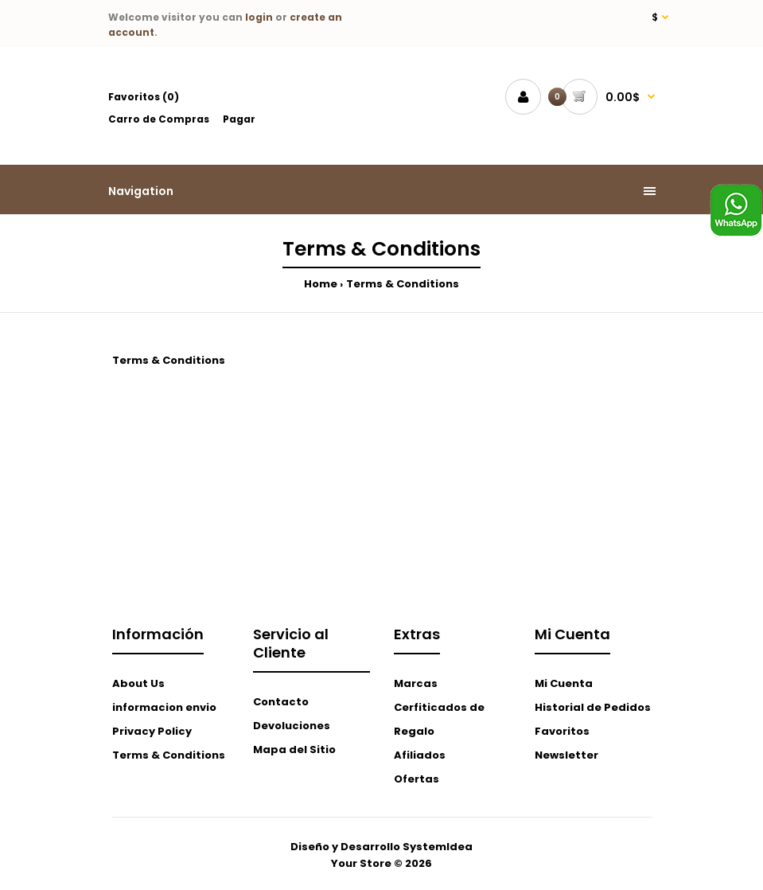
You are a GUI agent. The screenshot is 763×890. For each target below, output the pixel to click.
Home (320, 283)
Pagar (239, 119)
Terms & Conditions (402, 283)
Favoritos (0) (143, 96)
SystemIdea (438, 846)
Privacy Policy (152, 731)
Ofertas (416, 779)
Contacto (281, 701)
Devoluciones (291, 725)
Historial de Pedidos (593, 707)
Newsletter (566, 755)
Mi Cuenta (564, 683)
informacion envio (164, 707)
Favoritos (562, 731)
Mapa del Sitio (294, 749)
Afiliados (420, 755)
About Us (138, 683)
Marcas (416, 683)
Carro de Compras (158, 119)
